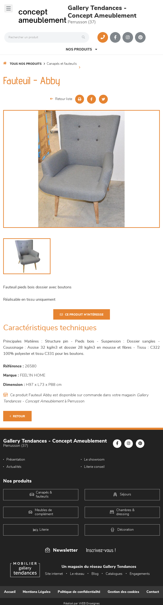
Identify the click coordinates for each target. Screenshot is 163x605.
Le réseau (77, 573)
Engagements (140, 573)
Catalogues (114, 573)
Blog (94, 573)
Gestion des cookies (123, 592)
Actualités (13, 466)
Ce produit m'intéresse (81, 314)
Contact (152, 592)
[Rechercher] (84, 37)
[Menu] (8, 8)
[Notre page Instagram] (127, 37)
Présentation (15, 459)
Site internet (54, 573)
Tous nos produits (26, 63)
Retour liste (61, 99)
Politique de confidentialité (79, 592)
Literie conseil (94, 466)
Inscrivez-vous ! (101, 550)
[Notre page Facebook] (115, 37)
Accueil (9, 592)
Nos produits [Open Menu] (81, 49)
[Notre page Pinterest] (140, 37)
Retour (17, 416)
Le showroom (94, 459)
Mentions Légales (37, 592)
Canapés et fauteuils (62, 63)
